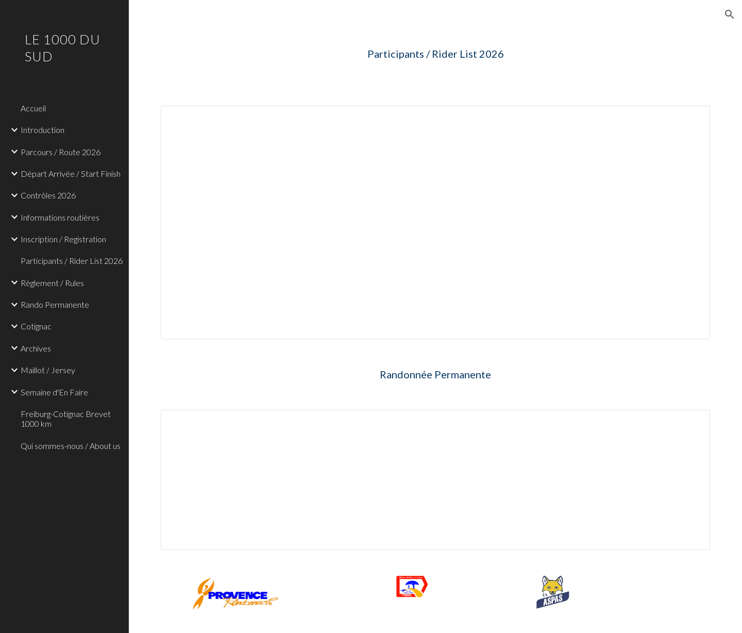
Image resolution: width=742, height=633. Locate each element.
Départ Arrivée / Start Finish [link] (71, 173)
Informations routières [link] (60, 217)
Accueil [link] (33, 108)
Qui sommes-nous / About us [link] (71, 446)
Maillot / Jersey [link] (48, 370)
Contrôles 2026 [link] (48, 195)
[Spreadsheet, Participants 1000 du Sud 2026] (436, 222)
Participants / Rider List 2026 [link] (72, 260)
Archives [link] (36, 348)
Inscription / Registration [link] (63, 239)
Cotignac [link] (36, 326)
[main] (436, 53)
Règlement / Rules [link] (52, 283)
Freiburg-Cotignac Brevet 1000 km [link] (66, 418)
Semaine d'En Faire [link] (54, 392)
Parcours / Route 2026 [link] (60, 152)
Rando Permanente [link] (55, 304)
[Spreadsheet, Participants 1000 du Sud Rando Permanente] (436, 480)
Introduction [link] (42, 130)
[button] (729, 14)
